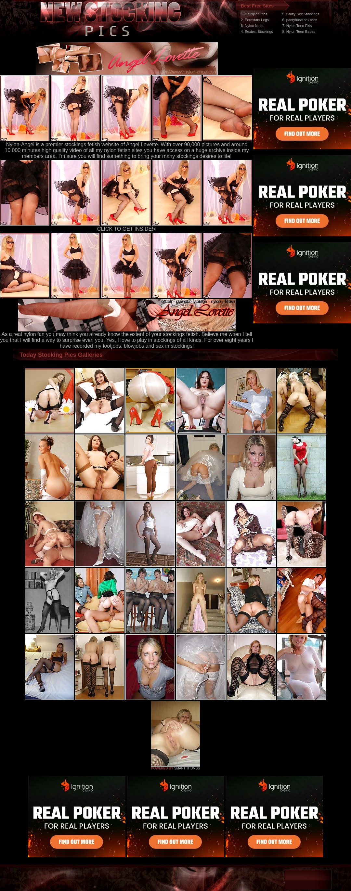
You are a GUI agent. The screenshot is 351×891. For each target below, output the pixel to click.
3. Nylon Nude (252, 26)
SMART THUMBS (187, 768)
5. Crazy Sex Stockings (300, 14)
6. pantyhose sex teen (300, 20)
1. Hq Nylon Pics (254, 14)
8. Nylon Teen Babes (298, 31)
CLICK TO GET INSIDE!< (126, 229)
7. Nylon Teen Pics (297, 26)
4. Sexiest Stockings (257, 31)
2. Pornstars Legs (255, 20)
